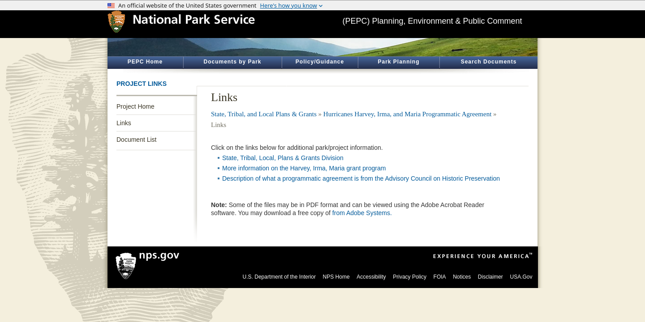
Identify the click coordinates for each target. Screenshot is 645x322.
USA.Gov (521, 277)
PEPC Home (145, 62)
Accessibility (371, 277)
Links (123, 123)
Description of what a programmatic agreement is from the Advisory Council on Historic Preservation (361, 178)
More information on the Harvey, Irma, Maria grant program (304, 168)
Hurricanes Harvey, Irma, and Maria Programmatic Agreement (407, 114)
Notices (462, 277)
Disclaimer (490, 277)
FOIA (440, 277)
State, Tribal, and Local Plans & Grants (264, 114)
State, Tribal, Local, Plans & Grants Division (283, 157)
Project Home (135, 106)
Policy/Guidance (320, 62)
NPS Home (336, 277)
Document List (136, 139)
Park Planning (398, 62)
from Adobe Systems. (362, 212)
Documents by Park (232, 62)
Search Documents (489, 62)
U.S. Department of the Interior (279, 277)
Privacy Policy (409, 277)
